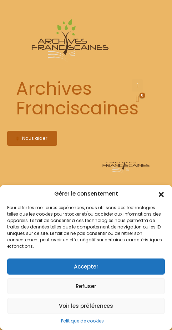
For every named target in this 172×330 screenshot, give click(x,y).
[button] (161, 193)
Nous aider (32, 138)
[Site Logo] (69, 41)
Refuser (86, 286)
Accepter (86, 266)
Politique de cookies (82, 321)
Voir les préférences (86, 306)
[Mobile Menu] (137, 85)
